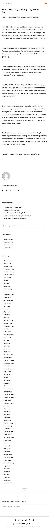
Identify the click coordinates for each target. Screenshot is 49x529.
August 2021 (7, 337)
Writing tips (7, 248)
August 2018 (7, 440)
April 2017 (7, 477)
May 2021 (7, 346)
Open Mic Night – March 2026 (13, 207)
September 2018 (9, 437)
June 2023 (7, 280)
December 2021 (9, 326)
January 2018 (8, 454)
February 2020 (8, 389)
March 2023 (7, 286)
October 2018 (8, 434)
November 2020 (9, 363)
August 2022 (8, 303)
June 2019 (7, 411)
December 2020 (9, 360)
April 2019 (7, 417)
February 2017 (8, 483)
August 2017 (7, 466)
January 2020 (8, 391)
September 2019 (9, 403)
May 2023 (7, 283)
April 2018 (7, 451)
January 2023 (8, 289)
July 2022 (7, 306)
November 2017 (9, 457)
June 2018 (7, 446)
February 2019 (8, 423)
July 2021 (7, 340)
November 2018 (9, 431)
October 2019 (8, 400)
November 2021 (9, 329)
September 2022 (9, 300)
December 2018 (9, 428)
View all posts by (9, 185)
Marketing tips (8, 239)
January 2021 (8, 357)
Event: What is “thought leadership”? (15, 218)
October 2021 (8, 332)
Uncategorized (8, 245)
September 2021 (9, 334)
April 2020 (7, 383)
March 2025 (7, 263)
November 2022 (9, 294)
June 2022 (7, 309)
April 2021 (7, 349)
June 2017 (7, 471)
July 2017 (7, 468)
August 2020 (8, 371)
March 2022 (7, 317)
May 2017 (7, 474)
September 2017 (9, 463)
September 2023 (9, 274)
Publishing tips (8, 242)
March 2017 (7, 480)
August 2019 (7, 406)
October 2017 (8, 460)
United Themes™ (36, 526)
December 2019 (9, 394)
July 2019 (7, 409)
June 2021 (7, 343)
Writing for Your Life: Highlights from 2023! (17, 216)
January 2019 (8, 426)
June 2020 (7, 377)
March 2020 (7, 386)
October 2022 (8, 297)
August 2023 (8, 277)
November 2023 (9, 272)
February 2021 (8, 354)
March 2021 (7, 351)
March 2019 (7, 420)
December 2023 (9, 269)
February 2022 (8, 320)
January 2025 (8, 266)
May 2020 (7, 380)
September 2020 (9, 369)
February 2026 (8, 260)
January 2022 (8, 323)
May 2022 (7, 312)
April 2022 (7, 314)
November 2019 (9, 397)
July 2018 (7, 443)
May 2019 (7, 414)
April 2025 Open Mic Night (12, 210)
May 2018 (7, 448)
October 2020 (8, 366)
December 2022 (9, 292)
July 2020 (7, 374)
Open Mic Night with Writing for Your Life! (17, 213)
